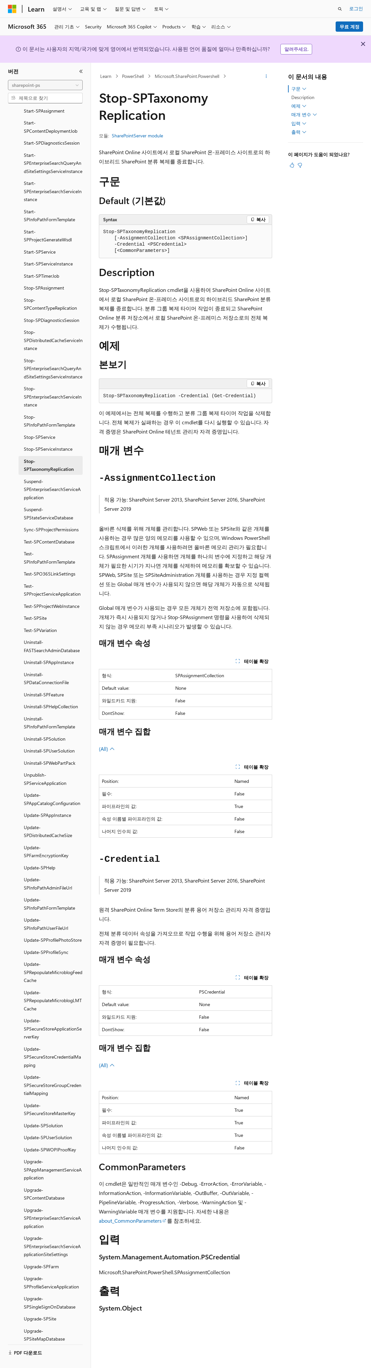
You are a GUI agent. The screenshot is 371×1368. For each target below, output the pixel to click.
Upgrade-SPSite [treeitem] (40, 1303)
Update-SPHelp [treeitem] (39, 852)
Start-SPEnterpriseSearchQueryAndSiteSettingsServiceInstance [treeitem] (53, 147)
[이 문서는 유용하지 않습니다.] (300, 165)
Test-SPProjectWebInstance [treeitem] (51, 590)
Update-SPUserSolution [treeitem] (48, 1122)
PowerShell (133, 76)
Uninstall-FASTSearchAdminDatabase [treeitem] (52, 630)
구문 (299, 89)
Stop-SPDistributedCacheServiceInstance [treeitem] (53, 324)
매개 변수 (304, 115)
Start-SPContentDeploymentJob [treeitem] (50, 111)
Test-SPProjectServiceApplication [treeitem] (52, 574)
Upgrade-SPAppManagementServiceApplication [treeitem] (53, 1154)
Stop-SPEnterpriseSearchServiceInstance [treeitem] (53, 381)
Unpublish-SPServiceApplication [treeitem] (45, 763)
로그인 (356, 8)
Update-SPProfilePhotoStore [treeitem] (53, 924)
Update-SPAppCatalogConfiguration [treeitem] (52, 783)
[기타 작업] (266, 76)
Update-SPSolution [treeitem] (43, 1110)
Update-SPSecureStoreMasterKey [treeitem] (49, 1094)
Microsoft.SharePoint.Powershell (187, 76)
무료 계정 (349, 26)
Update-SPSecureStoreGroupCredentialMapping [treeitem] (52, 1069)
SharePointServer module (137, 135)
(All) (107, 748)
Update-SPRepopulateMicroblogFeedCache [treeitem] (53, 956)
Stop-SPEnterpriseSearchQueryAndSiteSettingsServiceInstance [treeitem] (53, 353)
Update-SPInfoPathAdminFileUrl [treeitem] (48, 868)
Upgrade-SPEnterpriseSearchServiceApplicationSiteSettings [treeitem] (52, 1230)
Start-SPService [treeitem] (40, 236)
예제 (299, 106)
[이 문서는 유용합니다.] (292, 165)
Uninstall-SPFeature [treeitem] (44, 679)
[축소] (81, 71)
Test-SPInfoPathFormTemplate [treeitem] (49, 542)
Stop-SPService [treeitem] (39, 421)
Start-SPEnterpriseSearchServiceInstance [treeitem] (53, 175)
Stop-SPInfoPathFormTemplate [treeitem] (49, 405)
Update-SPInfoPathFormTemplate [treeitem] (49, 888)
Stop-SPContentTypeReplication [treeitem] (50, 288)
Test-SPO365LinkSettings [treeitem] (49, 558)
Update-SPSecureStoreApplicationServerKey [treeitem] (53, 1013)
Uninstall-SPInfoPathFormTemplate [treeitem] (49, 707)
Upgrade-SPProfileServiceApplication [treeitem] (51, 1267)
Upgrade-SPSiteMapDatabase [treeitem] (44, 1319)
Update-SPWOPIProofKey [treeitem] (50, 1134)
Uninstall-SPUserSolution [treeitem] (49, 735)
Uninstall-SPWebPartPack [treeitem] (49, 747)
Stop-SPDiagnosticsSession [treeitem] (51, 304)
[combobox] (45, 85)
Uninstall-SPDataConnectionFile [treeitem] (46, 663)
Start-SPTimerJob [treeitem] (41, 260)
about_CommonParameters (130, 1220)
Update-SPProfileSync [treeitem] (46, 936)
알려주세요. (296, 49)
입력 (299, 123)
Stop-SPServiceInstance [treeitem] (48, 433)
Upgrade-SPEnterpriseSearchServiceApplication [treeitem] (52, 1202)
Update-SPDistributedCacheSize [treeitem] (48, 816)
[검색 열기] (340, 9)
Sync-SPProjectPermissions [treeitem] (51, 514)
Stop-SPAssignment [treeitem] (44, 272)
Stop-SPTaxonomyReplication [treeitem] (49, 449)
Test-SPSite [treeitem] (35, 602)
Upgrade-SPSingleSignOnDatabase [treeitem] (49, 1287)
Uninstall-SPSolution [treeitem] (44, 723)
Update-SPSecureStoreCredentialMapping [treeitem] (52, 1041)
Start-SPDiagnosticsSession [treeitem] (52, 127)
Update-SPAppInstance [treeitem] (47, 799)
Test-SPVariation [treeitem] (40, 615)
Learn (105, 76)
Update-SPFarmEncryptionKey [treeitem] (46, 836)
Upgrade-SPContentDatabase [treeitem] (44, 1178)
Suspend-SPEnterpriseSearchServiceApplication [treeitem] (52, 474)
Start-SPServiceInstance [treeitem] (48, 248)
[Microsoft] (12, 9)
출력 (299, 132)
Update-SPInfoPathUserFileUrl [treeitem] (46, 908)
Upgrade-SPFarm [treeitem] (41, 1251)
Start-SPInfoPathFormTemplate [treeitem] (49, 200)
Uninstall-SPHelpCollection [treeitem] (51, 691)
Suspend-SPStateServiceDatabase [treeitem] (48, 498)
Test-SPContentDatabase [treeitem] (49, 526)
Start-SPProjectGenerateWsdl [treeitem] (48, 220)
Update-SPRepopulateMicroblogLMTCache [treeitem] (53, 985)
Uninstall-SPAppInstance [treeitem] (49, 647)
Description (302, 97)
